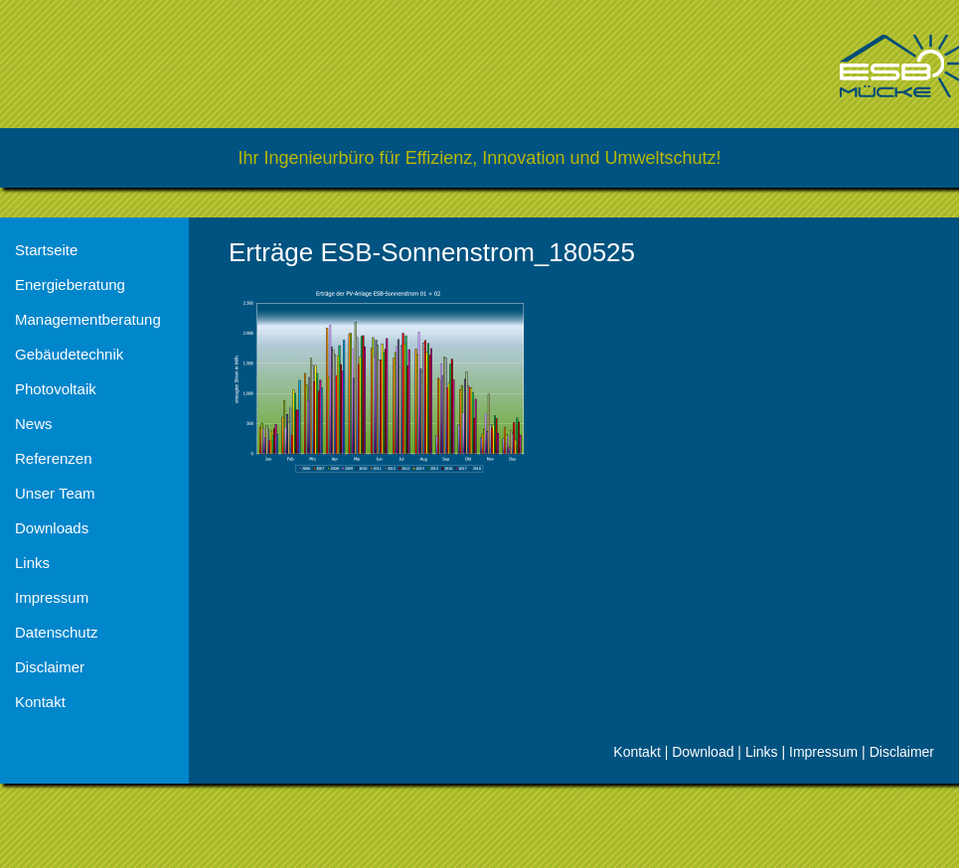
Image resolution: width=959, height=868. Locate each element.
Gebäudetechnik (69, 354)
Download (702, 752)
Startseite (46, 249)
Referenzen (53, 458)
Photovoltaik (55, 388)
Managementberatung (88, 319)
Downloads (51, 527)
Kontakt (40, 701)
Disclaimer (49, 666)
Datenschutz (56, 632)
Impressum (51, 597)
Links (32, 562)
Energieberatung (70, 284)
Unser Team (55, 493)
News (34, 423)
